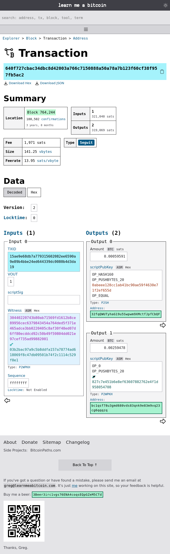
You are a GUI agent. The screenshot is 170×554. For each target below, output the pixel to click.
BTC (110, 249)
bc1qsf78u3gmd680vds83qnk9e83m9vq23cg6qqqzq (125, 408)
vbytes (45, 152)
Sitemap (52, 442)
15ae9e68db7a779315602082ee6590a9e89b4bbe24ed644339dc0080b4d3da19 (43, 261)
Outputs (97, 233)
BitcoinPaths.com (45, 450)
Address (80, 38)
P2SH (105, 302)
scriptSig (15, 292)
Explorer (11, 38)
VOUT (13, 274)
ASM (28, 310)
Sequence (16, 376)
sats (120, 249)
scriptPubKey (101, 267)
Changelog (78, 442)
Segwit (86, 142)
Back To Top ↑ (85, 465)
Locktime (14, 217)
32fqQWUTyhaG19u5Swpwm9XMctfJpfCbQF (125, 314)
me (74, 486)
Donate (30, 442)
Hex (34, 192)
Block (31, 38)
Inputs (13, 233)
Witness (15, 310)
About (10, 442)
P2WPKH (24, 367)
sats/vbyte (47, 161)
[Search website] (85, 18)
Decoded (14, 192)
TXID (12, 249)
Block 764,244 (41, 112)
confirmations (53, 119)
